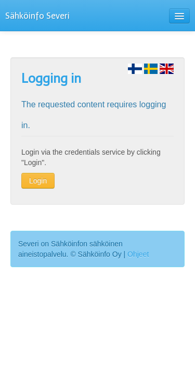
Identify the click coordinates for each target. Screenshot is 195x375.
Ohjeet (138, 254)
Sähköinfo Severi (37, 16)
